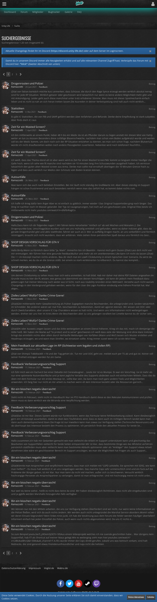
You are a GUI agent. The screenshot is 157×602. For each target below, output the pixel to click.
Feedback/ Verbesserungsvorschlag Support (38, 364)
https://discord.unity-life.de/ (67, 50)
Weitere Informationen (136, 597)
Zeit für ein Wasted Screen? (28, 127)
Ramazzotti (17, 86)
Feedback (43, 87)
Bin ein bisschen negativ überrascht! (33, 389)
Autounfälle (18, 177)
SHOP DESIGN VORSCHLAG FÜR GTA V (35, 242)
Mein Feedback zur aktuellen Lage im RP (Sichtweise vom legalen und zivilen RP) (60, 345)
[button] (4, 4)
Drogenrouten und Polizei (27, 83)
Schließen (150, 597)
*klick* (24, 64)
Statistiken (17, 108)
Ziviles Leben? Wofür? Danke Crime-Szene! (37, 295)
